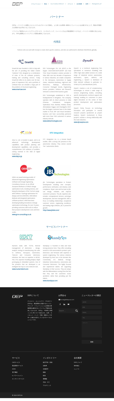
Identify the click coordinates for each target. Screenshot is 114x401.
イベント (70, 4)
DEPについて (78, 365)
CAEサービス (16, 365)
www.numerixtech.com (20, 269)
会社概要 (79, 4)
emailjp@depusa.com (67, 300)
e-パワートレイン (17, 378)
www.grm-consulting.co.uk (21, 214)
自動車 (45, 368)
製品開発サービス (17, 368)
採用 (87, 4)
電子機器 (15, 375)
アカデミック (47, 388)
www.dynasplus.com (81, 122)
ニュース (76, 372)
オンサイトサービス (18, 382)
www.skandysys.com (50, 281)
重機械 (45, 382)
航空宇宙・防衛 (47, 365)
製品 (45, 4)
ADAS (14, 372)
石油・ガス (46, 385)
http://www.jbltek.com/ (51, 210)
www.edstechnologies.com (52, 121)
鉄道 (44, 378)
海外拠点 (76, 368)
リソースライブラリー (57, 4)
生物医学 (45, 372)
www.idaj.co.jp (17, 156)
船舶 (44, 375)
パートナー (57, 16)
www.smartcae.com (19, 89)
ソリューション (36, 4)
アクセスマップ (96, 4)
